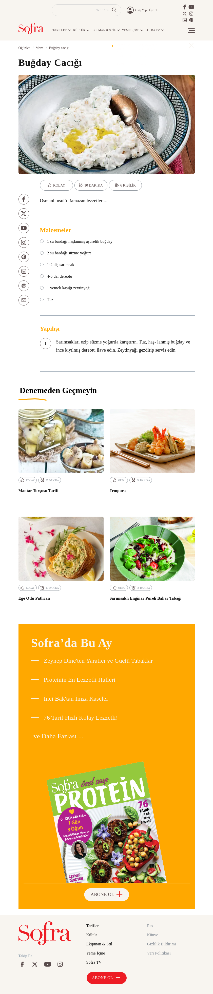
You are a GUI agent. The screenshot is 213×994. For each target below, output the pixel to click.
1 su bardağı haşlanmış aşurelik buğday (76, 241)
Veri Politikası (159, 953)
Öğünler (24, 48)
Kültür (91, 935)
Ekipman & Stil (99, 944)
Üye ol (153, 10)
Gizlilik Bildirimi (161, 944)
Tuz (46, 300)
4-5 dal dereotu (56, 276)
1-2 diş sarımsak (57, 265)
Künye (152, 935)
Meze (39, 48)
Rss (150, 926)
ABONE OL (106, 894)
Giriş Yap (141, 10)
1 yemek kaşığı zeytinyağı (65, 288)
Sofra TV (94, 962)
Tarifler (92, 926)
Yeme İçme (95, 953)
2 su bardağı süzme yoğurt (65, 253)
